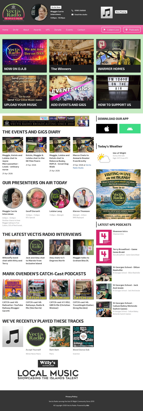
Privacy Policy (71, 397)
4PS (48, 29)
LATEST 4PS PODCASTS (114, 224)
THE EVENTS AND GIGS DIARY (31, 131)
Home (5, 29)
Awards (37, 29)
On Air (16, 29)
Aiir (87, 405)
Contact (81, 29)
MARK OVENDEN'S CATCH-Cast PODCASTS (44, 273)
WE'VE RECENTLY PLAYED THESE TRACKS (43, 320)
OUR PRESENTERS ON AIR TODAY (34, 182)
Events (69, 29)
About (26, 29)
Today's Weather (110, 146)
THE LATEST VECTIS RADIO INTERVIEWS (41, 234)
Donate (57, 29)
